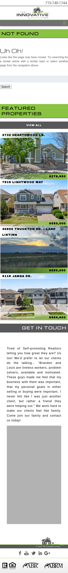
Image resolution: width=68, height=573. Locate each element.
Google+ (47, 553)
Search (5, 86)
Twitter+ (33, 553)
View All (34, 125)
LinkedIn (40, 553)
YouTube (27, 553)
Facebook (20, 553)
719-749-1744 (56, 2)
